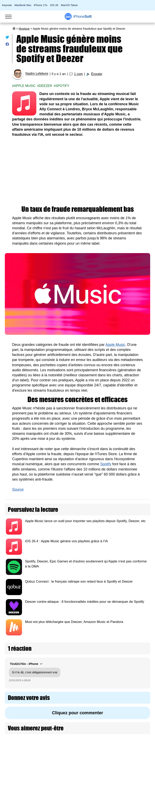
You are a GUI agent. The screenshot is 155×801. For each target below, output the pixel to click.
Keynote (7, 5)
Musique (24, 28)
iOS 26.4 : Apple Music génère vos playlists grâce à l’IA (66, 541)
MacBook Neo (23, 5)
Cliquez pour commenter (77, 712)
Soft (82, 17)
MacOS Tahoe (69, 5)
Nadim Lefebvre (36, 73)
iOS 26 (54, 5)
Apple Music (25, 86)
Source (18, 489)
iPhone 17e (40, 5)
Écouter (96, 74)
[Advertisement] (77, 171)
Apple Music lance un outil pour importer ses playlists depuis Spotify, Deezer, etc (85, 521)
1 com (78, 74)
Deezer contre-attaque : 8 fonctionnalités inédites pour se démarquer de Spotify (84, 602)
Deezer (45, 86)
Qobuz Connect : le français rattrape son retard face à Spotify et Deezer (79, 581)
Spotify (62, 86)
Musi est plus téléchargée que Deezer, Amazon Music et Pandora (74, 622)
